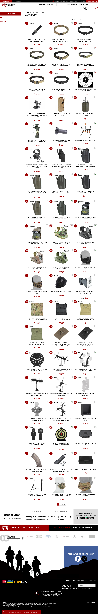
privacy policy (92, 588)
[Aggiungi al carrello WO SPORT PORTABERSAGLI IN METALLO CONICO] (75, 275)
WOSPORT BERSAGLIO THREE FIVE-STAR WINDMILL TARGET (61, 419)
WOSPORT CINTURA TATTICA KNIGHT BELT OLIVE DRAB (85, 65)
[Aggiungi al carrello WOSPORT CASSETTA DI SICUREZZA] (75, 453)
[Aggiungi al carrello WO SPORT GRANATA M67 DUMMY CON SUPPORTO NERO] (75, 201)
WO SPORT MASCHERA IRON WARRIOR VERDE (61, 267)
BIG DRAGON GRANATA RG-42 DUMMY (85, 114)
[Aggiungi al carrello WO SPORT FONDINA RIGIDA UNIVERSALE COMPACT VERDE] (50, 174)
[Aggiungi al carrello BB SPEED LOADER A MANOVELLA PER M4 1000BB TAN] (50, 97)
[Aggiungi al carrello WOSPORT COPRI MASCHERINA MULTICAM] (75, 478)
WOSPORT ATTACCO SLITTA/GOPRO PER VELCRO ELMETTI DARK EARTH (61, 344)
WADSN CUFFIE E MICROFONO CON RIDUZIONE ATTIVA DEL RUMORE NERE (37, 166)
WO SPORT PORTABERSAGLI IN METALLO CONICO (85, 292)
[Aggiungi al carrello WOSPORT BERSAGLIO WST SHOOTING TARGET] (26, 427)
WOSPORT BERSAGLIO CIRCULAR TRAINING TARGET (37, 369)
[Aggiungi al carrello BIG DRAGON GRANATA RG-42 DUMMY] (75, 97)
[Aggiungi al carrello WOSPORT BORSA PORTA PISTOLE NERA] (75, 427)
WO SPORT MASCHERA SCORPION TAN (36, 292)
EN (14, 1)
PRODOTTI (49, 8)
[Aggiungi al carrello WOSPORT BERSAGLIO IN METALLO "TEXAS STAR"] (50, 377)
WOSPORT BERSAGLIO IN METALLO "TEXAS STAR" (61, 394)
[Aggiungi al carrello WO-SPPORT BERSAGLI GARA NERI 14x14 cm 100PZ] (75, 72)
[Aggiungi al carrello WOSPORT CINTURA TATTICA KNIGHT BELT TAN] (26, 72)
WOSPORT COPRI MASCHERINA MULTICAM (85, 495)
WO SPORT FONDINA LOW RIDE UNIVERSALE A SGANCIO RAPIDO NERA (61, 166)
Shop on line (28, 12)
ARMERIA (3, 25)
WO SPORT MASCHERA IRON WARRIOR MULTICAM (61, 243)
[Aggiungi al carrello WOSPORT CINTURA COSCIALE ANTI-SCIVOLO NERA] (26, 23)
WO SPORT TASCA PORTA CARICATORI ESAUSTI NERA (61, 318)
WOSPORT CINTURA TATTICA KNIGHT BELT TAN (37, 89)
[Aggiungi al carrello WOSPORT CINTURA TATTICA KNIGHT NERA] (50, 72)
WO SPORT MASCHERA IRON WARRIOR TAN (37, 267)
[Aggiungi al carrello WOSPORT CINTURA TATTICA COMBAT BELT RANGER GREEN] (26, 48)
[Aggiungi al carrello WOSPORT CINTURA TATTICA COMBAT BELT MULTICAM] (50, 23)
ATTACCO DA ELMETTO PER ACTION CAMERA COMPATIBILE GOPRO (37, 115)
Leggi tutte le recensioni (12, 518)
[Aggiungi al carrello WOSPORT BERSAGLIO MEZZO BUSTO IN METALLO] (26, 402)
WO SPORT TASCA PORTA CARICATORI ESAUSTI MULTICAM (37, 318)
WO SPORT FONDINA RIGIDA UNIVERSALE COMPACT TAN (37, 192)
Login (71, 1)
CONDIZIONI (67, 8)
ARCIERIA (4, 21)
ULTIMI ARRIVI (55, 8)
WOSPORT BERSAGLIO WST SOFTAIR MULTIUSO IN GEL (61, 444)
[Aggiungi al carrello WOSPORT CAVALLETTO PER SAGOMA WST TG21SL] (26, 478)
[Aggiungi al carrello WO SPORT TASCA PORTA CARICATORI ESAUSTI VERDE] (26, 326)
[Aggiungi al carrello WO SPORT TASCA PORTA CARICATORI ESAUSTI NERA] (50, 301)
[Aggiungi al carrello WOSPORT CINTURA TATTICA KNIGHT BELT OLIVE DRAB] (75, 48)
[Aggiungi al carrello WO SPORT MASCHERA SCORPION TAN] (26, 275)
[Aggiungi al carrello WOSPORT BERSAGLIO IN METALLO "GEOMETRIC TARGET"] (75, 352)
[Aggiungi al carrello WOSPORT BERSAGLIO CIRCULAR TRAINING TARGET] (26, 352)
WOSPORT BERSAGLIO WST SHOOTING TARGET (36, 444)
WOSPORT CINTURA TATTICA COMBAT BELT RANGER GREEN (36, 65)
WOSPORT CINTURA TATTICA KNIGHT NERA (61, 89)
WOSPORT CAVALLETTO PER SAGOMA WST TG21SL (37, 495)
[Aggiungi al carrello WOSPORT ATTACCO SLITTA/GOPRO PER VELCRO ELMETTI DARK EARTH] (50, 326)
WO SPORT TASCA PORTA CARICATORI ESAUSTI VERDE (37, 343)
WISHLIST (83, 1)
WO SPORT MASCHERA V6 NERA (61, 292)
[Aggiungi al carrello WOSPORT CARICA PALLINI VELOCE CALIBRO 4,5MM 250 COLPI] (50, 453)
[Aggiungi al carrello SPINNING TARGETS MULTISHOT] (75, 123)
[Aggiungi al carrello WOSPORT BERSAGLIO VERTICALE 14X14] (75, 402)
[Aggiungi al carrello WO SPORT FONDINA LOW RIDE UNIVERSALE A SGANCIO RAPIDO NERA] (50, 148)
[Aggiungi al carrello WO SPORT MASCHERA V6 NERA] (50, 275)
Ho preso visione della (87, 588)
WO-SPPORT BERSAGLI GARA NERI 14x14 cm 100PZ (85, 89)
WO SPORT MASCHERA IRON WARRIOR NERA (85, 243)
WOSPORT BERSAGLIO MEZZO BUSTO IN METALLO (37, 419)
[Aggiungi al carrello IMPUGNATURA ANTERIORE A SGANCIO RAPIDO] (50, 123)
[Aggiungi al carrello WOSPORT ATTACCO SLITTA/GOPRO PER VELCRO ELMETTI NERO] (75, 326)
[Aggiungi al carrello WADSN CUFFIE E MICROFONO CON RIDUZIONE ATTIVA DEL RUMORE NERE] (26, 148)
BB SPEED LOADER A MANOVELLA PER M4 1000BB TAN (61, 114)
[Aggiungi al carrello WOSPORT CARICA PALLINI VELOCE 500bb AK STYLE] (26, 453)
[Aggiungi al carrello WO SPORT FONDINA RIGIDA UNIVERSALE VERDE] (50, 201)
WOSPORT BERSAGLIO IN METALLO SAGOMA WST (85, 394)
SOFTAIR (3, 18)
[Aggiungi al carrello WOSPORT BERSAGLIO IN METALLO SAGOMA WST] (75, 377)
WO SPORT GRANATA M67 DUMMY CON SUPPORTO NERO (85, 218)
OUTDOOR (4, 29)
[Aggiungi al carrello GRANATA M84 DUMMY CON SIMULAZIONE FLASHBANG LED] (26, 123)
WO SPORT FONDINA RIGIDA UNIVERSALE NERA (85, 192)
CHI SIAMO (43, 8)
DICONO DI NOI (12, 515)
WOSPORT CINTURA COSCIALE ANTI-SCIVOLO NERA (36, 40)
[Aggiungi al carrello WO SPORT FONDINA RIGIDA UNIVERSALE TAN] (26, 201)
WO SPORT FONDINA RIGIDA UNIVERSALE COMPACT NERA (85, 165)
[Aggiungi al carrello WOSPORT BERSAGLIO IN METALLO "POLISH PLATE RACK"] (26, 377)
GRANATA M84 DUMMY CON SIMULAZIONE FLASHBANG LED (37, 140)
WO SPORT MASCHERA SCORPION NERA (85, 267)
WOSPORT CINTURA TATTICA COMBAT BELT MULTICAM (61, 40)
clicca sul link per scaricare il (23, 612)
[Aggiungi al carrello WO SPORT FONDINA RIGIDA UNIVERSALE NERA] (75, 174)
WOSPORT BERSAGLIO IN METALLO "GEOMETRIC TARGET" (85, 369)
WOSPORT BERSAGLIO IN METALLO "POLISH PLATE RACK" (37, 394)
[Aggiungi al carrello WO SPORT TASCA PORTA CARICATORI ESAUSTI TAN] (75, 301)
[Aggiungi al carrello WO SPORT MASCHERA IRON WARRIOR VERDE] (50, 250)
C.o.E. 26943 (24, 606)
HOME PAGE (6, 1)
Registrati (76, 1)
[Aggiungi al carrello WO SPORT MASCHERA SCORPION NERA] (75, 250)
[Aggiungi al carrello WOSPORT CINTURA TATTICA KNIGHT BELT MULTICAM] (50, 48)
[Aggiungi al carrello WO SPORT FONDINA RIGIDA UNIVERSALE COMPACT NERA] (75, 148)
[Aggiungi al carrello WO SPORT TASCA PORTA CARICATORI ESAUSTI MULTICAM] (26, 301)
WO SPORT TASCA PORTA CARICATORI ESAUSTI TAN (85, 318)
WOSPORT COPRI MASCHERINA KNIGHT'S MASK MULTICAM (61, 495)
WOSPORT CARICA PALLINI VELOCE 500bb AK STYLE (37, 470)
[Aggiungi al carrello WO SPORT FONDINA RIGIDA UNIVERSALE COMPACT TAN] (26, 174)
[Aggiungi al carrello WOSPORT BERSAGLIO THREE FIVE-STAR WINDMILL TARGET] (50, 402)
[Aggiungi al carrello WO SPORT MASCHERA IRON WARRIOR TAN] (26, 250)
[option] (37, 513)
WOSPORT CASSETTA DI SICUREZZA (85, 469)
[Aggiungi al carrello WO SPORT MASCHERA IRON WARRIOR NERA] (75, 225)
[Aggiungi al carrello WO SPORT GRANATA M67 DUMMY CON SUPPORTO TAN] (26, 225)
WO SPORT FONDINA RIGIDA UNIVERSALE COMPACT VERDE (61, 192)
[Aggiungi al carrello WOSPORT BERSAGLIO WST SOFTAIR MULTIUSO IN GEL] (50, 427)
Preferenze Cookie (17, 606)
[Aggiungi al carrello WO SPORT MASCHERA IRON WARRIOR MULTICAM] (50, 225)
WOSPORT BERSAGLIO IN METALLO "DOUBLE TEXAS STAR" (61, 369)
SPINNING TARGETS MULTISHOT (85, 140)
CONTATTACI (74, 8)
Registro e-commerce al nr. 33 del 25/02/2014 (41, 606)
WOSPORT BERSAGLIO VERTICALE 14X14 (85, 419)
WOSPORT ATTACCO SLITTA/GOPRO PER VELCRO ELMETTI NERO (85, 344)
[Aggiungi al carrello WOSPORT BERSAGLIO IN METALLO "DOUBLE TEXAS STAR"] (50, 352)
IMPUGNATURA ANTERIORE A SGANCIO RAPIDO (61, 140)
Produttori (35, 12)
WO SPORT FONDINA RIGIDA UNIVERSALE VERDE (61, 218)
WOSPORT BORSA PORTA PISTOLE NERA (85, 444)
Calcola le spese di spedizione (25, 528)
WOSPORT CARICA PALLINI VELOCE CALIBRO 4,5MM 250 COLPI (61, 470)
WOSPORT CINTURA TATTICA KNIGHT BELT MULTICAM (61, 65)
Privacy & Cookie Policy (7, 606)
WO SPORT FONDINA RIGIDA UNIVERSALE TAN (37, 218)
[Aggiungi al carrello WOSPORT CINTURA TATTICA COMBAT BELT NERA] (75, 23)
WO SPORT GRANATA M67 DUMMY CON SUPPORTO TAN (37, 243)
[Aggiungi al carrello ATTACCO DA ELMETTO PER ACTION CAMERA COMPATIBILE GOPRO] (26, 97)
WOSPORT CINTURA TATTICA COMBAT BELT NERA (85, 40)
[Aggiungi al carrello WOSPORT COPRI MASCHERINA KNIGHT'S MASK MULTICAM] (50, 478)
